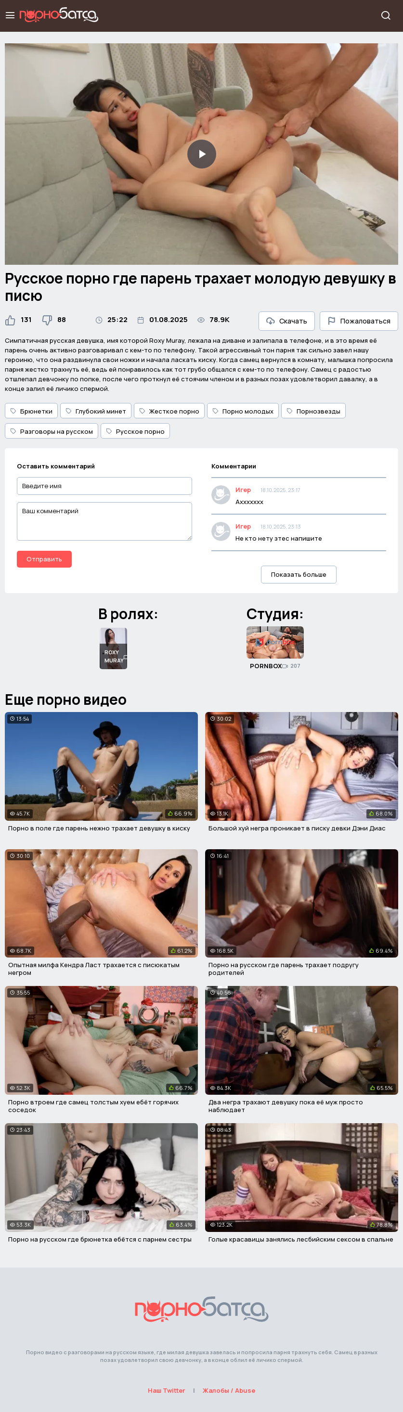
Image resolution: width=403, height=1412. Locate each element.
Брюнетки (31, 411)
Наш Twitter (166, 1390)
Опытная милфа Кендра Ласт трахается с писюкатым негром (94, 968)
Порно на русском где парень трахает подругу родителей (283, 968)
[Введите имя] (104, 486)
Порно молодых (242, 411)
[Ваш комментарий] (104, 521)
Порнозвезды (313, 411)
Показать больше (298, 574)
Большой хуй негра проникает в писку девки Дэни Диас (297, 828)
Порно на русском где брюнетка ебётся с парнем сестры (100, 1239)
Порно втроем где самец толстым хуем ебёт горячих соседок (93, 1106)
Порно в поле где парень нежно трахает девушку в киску (99, 828)
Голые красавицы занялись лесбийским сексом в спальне (300, 1239)
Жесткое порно (169, 411)
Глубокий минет (95, 411)
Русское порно (135, 431)
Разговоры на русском (51, 431)
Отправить (44, 559)
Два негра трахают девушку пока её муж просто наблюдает (285, 1106)
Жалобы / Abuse (229, 1390)
